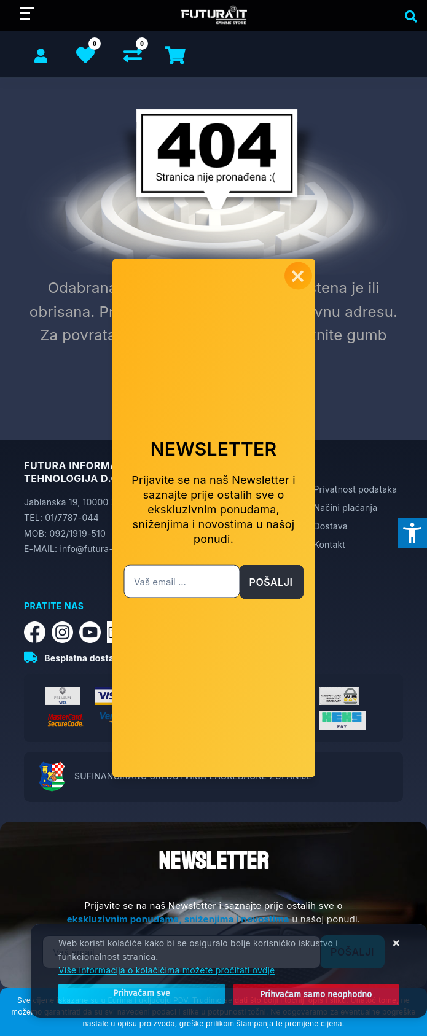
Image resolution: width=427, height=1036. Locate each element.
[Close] (126, 995)
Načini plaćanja (345, 507)
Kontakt (329, 544)
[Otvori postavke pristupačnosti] (412, 533)
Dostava (330, 526)
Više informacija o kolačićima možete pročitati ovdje (166, 972)
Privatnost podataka (355, 489)
